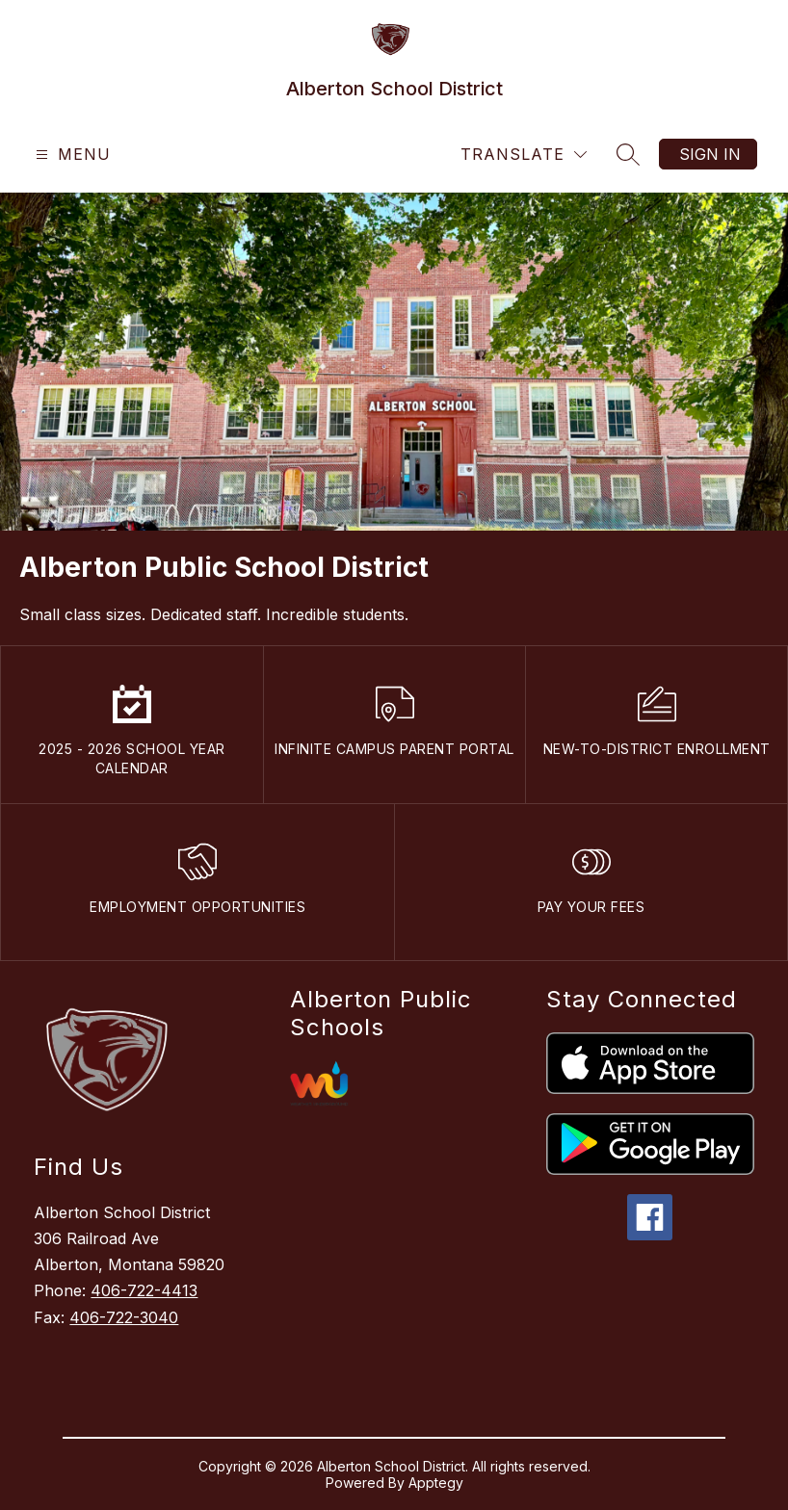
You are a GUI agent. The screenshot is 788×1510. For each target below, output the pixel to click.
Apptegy (435, 1482)
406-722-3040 (123, 1317)
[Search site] (628, 154)
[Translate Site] (523, 155)
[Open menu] (71, 155)
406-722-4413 (144, 1290)
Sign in (710, 154)
